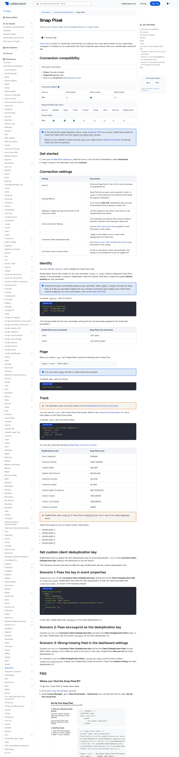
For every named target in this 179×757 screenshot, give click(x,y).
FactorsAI (8, 289)
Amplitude (8, 109)
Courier (7, 228)
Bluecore (8, 167)
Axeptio (7, 145)
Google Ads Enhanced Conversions (18, 321)
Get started (144, 32)
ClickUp (7, 206)
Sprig (7, 686)
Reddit (7, 593)
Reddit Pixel (9, 596)
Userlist (7, 724)
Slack (7, 661)
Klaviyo (7, 396)
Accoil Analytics (10, 70)
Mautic (7, 472)
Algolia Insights (10, 91)
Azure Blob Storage (12, 149)
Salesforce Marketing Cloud (15, 621)
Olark (7, 511)
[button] (168, 3)
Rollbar (7, 614)
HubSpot (8, 364)
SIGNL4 (7, 653)
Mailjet (7, 454)
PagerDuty (9, 535)
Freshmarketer (10, 296)
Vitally (7, 742)
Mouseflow (9, 497)
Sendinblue (9, 639)
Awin (6, 134)
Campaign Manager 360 (14, 185)
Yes (149, 82)
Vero (6, 735)
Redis (7, 600)
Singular (8, 657)
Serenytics (9, 646)
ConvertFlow (9, 220)
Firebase (8, 292)
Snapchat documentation (110, 412)
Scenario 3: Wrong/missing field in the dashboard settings (153, 63)
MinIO (7, 479)
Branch (7, 174)
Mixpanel (8, 482)
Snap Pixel (9, 668)
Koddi (7, 407)
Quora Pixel (9, 585)
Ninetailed (8, 508)
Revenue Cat (9, 607)
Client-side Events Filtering (106, 226)
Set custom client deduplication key (151, 47)
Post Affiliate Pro (11, 560)
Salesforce (9, 618)
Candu (7, 188)
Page (142, 41)
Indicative (8, 371)
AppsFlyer (8, 120)
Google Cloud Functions (14, 335)
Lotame (7, 443)
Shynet (7, 650)
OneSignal (8, 518)
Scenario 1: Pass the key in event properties (153, 53)
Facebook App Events (13, 274)
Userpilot (8, 728)
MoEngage (9, 486)
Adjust (7, 77)
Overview (7, 62)
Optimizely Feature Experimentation (12, 523)
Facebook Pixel (10, 285)
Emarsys (8, 267)
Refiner (7, 603)
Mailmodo (8, 457)
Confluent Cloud (11, 217)
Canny (7, 192)
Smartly (7, 664)
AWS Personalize (11, 142)
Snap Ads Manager (59, 691)
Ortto (6, 531)
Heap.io (7, 357)
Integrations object (74, 78)
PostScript (8, 567)
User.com (8, 720)
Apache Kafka (10, 113)
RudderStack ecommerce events (82, 445)
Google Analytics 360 (13, 328)
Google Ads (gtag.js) (12, 317)
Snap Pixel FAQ (98, 291)
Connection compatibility (149, 29)
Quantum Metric (10, 582)
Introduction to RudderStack (13, 27)
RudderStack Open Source (13, 38)
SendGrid (8, 636)
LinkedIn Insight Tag (12, 432)
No (157, 82)
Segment (8, 632)
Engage (7, 271)
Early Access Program (11, 41)
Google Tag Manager (13, 353)
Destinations (11, 59)
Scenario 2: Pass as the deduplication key (153, 58)
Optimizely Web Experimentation (17, 528)
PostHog (8, 564)
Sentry (7, 643)
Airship (7, 88)
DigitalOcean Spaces (12, 249)
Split (6, 679)
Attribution (8, 127)
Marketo (8, 461)
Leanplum (8, 421)
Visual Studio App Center (14, 738)
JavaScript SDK (94, 132)
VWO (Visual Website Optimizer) (17, 746)
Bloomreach (9, 163)
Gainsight (8, 307)
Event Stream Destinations (13, 66)
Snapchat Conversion (13, 671)
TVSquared (9, 717)
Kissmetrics (9, 393)
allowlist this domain (111, 140)
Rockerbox (9, 610)
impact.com (9, 368)
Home (8, 11)
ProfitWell (8, 571)
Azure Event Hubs (11, 152)
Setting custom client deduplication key (108, 242)
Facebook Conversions (13, 278)
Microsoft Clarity (11, 475)
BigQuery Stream (11, 156)
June (6, 386)
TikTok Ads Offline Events (14, 706)
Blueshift (8, 170)
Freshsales (9, 299)
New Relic (8, 504)
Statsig (7, 689)
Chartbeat (8, 195)
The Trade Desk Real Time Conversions (15, 698)
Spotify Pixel (9, 682)
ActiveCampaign (11, 73)
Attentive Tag (10, 124)
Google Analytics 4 (12, 332)
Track (142, 43)
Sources (9, 53)
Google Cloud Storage (13, 339)
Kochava (8, 404)
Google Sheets (10, 350)
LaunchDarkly (10, 418)
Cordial (7, 224)
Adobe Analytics (11, 81)
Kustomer (8, 414)
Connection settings (147, 35)
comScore (8, 213)
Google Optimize (11, 342)
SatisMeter (9, 628)
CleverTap (8, 199)
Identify (142, 38)
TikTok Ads (9, 703)
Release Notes (11, 17)
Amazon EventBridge (12, 95)
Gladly (7, 314)
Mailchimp (8, 450)
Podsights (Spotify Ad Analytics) (17, 557)
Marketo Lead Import (12, 464)
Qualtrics (8, 578)
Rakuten (8, 589)
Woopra (8, 753)
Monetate (8, 493)
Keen (6, 389)
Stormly (7, 693)
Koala (7, 400)
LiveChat (8, 436)
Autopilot (8, 131)
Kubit (6, 411)
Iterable (7, 382)
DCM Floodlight (10, 242)
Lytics (7, 447)
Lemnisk (8, 425)
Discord (7, 253)
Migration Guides (9, 34)
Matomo (8, 468)
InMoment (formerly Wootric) (15, 375)
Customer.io (9, 238)
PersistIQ (8, 546)
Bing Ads (8, 160)
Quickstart (7, 30)
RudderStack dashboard (61, 159)
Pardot (7, 539)
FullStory (8, 303)
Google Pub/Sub (11, 346)
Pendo (7, 542)
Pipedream (9, 553)
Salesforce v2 (10, 625)
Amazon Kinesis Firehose (14, 102)
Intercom (8, 378)
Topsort (8, 710)
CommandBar (10, 210)
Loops (7, 439)
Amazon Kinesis (10, 98)
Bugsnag (8, 181)
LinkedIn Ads (9, 429)
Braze (7, 177)
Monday (8, 490)
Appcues (8, 116)
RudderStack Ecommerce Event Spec (102, 406)
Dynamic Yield (10, 264)
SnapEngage (9, 675)
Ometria (7, 515)
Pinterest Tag (10, 549)
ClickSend (8, 203)
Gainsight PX (9, 310)
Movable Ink (9, 500)
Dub (6, 260)
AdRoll (7, 84)
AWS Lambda (9, 138)
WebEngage (9, 749)
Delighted (8, 246)
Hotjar (7, 360)
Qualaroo (8, 575)
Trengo (7, 713)
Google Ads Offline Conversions (17, 325)
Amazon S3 (9, 106)
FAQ (141, 67)
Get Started (10, 24)
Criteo (7, 231)
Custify (7, 235)
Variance (8, 731)
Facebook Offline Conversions (16, 282)
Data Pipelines (11, 48)
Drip (6, 256)
